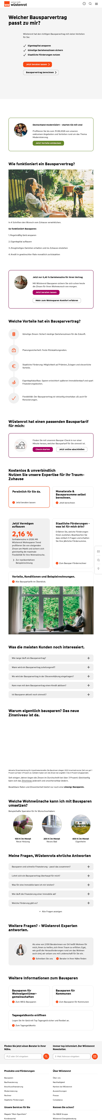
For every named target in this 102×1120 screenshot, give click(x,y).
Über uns (57, 1078)
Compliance (58, 1100)
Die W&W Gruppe (60, 1114)
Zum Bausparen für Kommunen (72, 1001)
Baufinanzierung (11, 1082)
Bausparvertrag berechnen (41, 72)
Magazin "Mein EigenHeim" (15, 1114)
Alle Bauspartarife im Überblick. (29, 581)
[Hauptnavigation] (95, 4)
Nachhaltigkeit (59, 1082)
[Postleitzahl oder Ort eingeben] (23, 1056)
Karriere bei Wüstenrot (62, 1086)
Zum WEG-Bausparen (24, 1001)
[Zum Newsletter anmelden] (95, 1056)
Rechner (7, 1095)
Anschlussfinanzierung (13, 1086)
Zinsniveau (27, 780)
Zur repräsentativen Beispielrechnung (23, 561)
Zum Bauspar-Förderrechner (71, 563)
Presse (56, 1095)
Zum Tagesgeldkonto (24, 1025)
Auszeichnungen (60, 1091)
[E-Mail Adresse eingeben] (72, 1056)
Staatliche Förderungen (14, 1100)
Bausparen (8, 1078)
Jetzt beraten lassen (38, 64)
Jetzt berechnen (65, 502)
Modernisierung (10, 1091)
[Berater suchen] (46, 1056)
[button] (84, 4)
